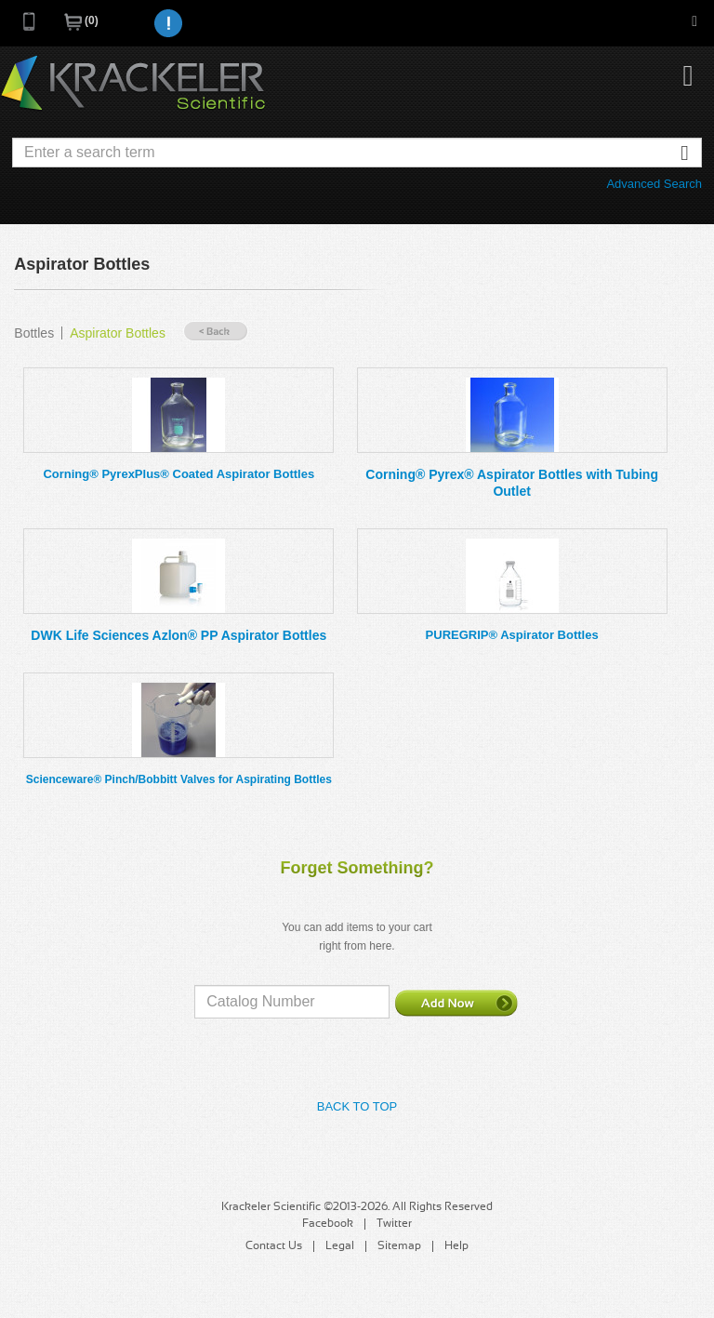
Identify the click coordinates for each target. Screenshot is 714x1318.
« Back (215, 331)
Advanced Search (654, 184)
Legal (339, 1246)
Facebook (327, 1224)
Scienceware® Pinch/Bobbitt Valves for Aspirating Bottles (179, 779)
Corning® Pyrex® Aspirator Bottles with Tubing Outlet (511, 483)
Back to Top (357, 1106)
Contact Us (273, 1246)
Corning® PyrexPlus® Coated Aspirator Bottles (178, 474)
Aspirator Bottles (117, 332)
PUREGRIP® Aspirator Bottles (512, 635)
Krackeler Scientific (133, 84)
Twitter (394, 1224)
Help (456, 1246)
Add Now (456, 1003)
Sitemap (399, 1246)
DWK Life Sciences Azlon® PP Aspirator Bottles (178, 635)
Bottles (34, 332)
